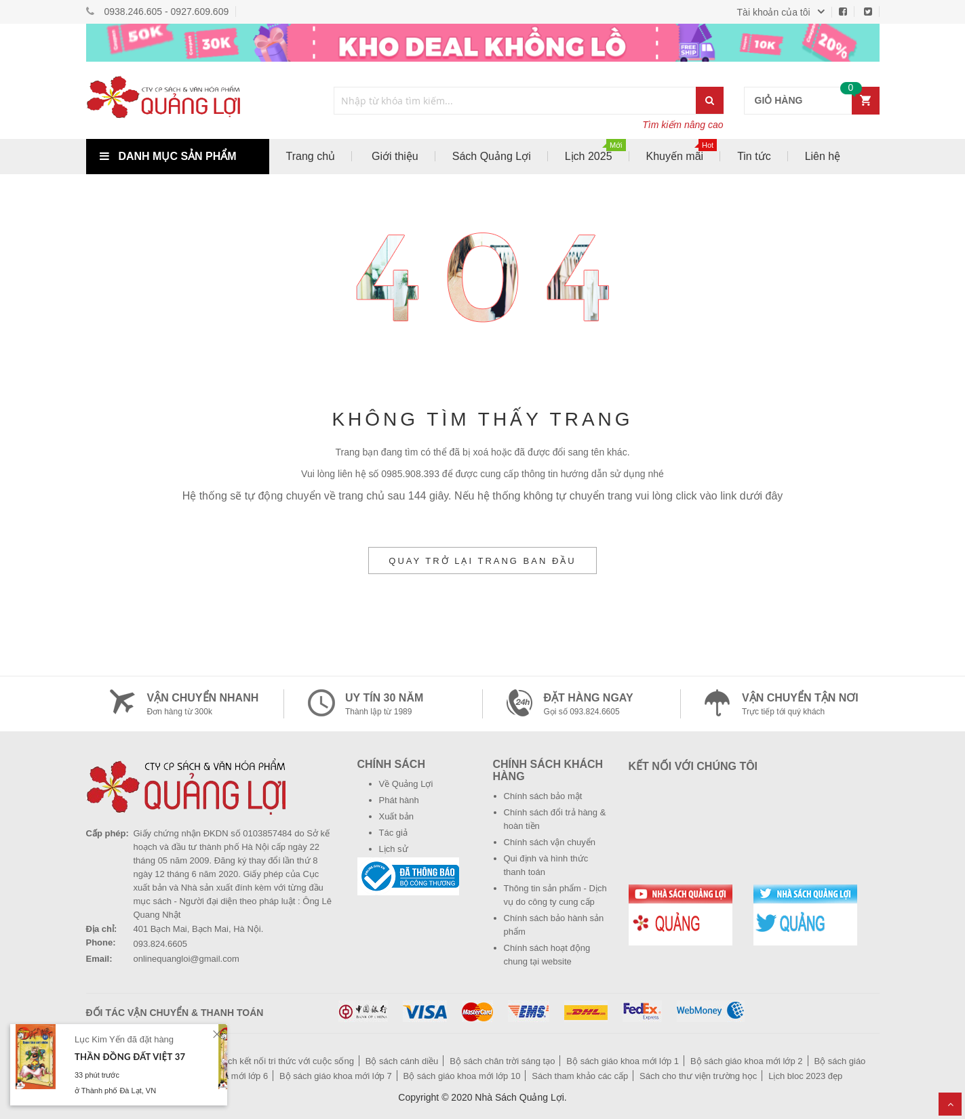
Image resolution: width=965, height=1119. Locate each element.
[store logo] (177, 100)
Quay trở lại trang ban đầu (482, 561)
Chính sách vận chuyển (549, 842)
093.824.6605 (161, 944)
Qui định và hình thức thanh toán (546, 865)
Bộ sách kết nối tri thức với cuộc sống (279, 1061)
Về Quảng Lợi (406, 784)
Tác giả (393, 833)
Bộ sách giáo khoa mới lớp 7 (335, 1076)
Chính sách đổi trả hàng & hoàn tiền (555, 819)
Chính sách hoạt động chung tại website (547, 955)
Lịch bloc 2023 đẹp (805, 1076)
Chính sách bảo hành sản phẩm (554, 925)
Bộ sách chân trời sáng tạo (502, 1061)
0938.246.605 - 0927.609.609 (166, 11)
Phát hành (399, 800)
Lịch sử (393, 849)
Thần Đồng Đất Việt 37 (130, 1056)
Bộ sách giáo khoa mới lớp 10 (462, 1076)
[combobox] (515, 100)
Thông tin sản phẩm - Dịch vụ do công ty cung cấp (555, 895)
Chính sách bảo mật (543, 796)
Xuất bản (396, 816)
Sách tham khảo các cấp (580, 1076)
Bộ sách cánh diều (402, 1061)
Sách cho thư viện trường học (698, 1076)
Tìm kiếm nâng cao (682, 124)
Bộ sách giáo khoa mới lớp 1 (622, 1061)
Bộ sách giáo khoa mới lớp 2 (746, 1061)
